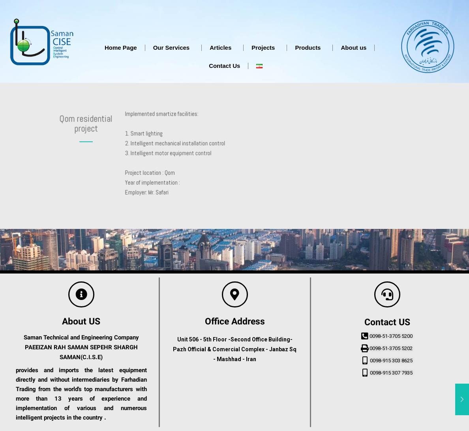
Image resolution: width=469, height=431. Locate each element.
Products (310, 48)
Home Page (121, 47)
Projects (265, 48)
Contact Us (224, 65)
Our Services (173, 48)
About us (353, 47)
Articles (222, 48)
